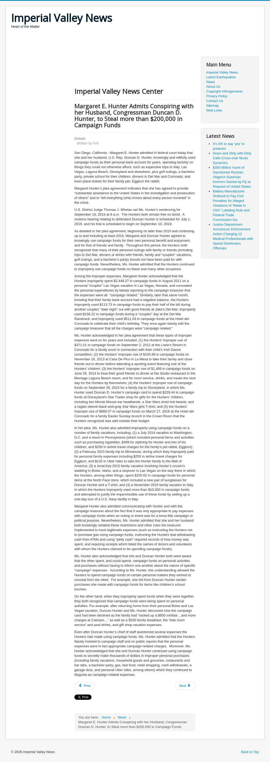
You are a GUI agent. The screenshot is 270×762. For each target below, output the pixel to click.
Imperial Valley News (222, 72)
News (210, 82)
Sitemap (212, 106)
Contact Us (214, 101)
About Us (213, 87)
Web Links (214, 110)
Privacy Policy (217, 96)
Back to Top (250, 752)
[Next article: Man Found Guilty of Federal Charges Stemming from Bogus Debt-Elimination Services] (185, 686)
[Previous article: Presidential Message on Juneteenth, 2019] (84, 686)
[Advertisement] (107, 43)
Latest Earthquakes (221, 77)
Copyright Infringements (224, 91)
